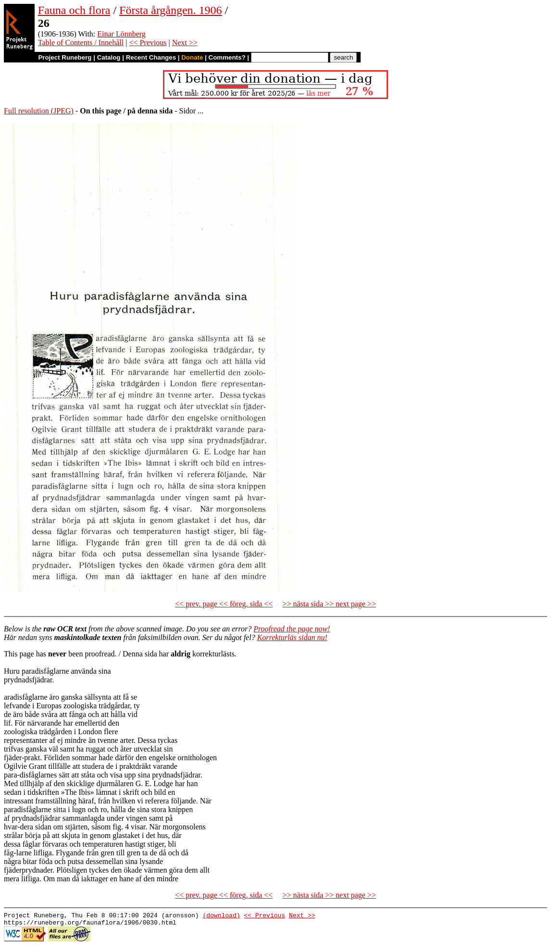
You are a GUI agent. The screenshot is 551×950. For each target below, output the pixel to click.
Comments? (227, 57)
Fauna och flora (74, 10)
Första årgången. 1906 (170, 10)
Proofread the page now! (291, 629)
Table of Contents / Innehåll (81, 42)
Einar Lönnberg (121, 34)
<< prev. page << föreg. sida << (224, 604)
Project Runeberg (64, 57)
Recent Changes (151, 57)
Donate (192, 57)
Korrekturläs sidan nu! (292, 637)
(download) (221, 916)
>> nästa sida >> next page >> (329, 604)
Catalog (109, 57)
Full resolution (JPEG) (39, 111)
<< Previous (147, 42)
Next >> (185, 42)
